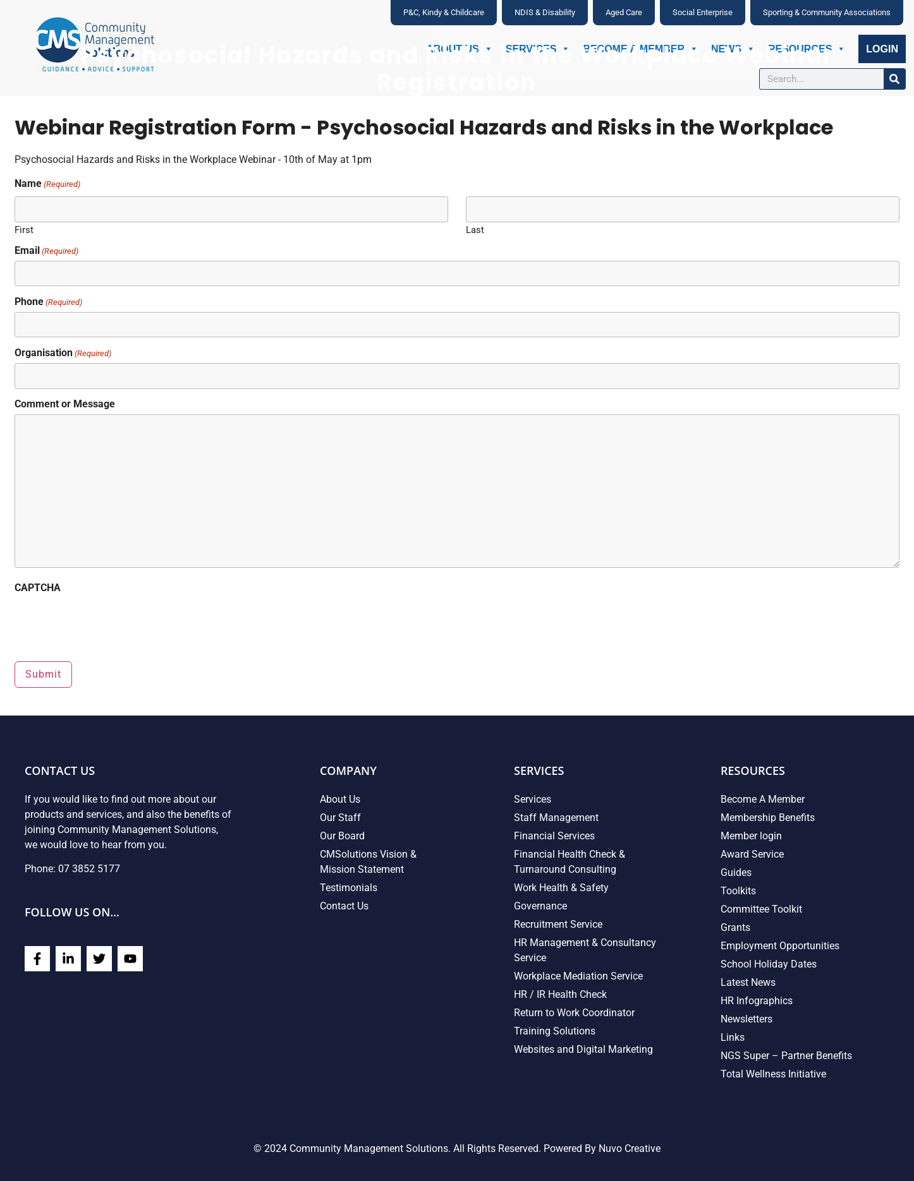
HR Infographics (757, 1001)
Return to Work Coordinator (574, 1013)
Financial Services (554, 836)
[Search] (894, 79)
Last (475, 229)
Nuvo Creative (630, 1148)
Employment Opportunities (780, 946)
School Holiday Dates (769, 964)
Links (733, 1037)
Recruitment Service (558, 924)
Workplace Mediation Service (578, 976)
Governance (540, 906)
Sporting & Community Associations (827, 12)
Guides (736, 872)
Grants (735, 927)
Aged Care (624, 12)
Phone (48, 302)
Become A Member (763, 799)
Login (882, 49)
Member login (751, 836)
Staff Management (556, 818)
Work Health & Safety (561, 888)
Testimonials (348, 888)
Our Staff (340, 818)
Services (532, 799)
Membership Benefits (768, 818)
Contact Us (344, 906)
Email (46, 250)
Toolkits (738, 891)
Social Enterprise (703, 12)
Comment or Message (65, 404)
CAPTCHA (38, 588)
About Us (340, 799)
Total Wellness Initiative (773, 1074)
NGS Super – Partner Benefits (786, 1056)
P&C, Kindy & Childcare (443, 12)
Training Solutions (554, 1031)
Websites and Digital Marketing (583, 1049)
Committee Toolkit (761, 909)
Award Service (752, 854)
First (24, 229)
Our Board (342, 836)
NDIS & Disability (545, 12)
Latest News (748, 982)
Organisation (63, 353)
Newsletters (746, 1019)
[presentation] (111, 622)
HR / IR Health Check (560, 994)
